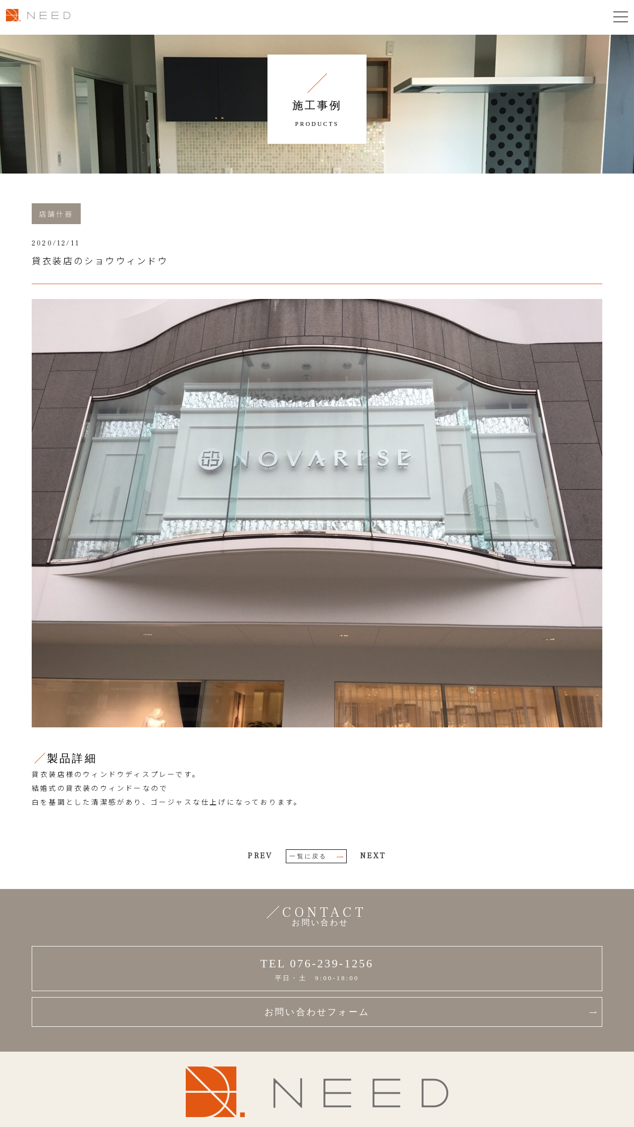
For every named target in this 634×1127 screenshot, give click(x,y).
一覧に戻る (316, 856)
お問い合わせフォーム (430, 1012)
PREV (260, 856)
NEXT (373, 856)
